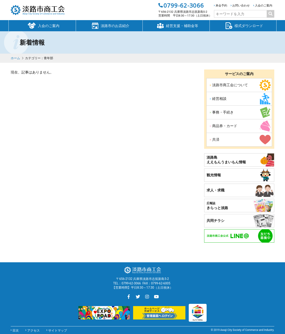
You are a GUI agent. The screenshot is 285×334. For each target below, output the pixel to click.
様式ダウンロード (243, 25)
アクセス (33, 330)
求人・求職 (215, 190)
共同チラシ (215, 220)
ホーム (15, 58)
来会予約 (221, 5)
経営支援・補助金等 (176, 25)
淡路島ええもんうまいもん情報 (226, 159)
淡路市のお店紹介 (109, 25)
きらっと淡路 (217, 206)
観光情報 (214, 175)
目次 (16, 330)
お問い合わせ (241, 5)
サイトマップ (57, 330)
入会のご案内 (263, 5)
